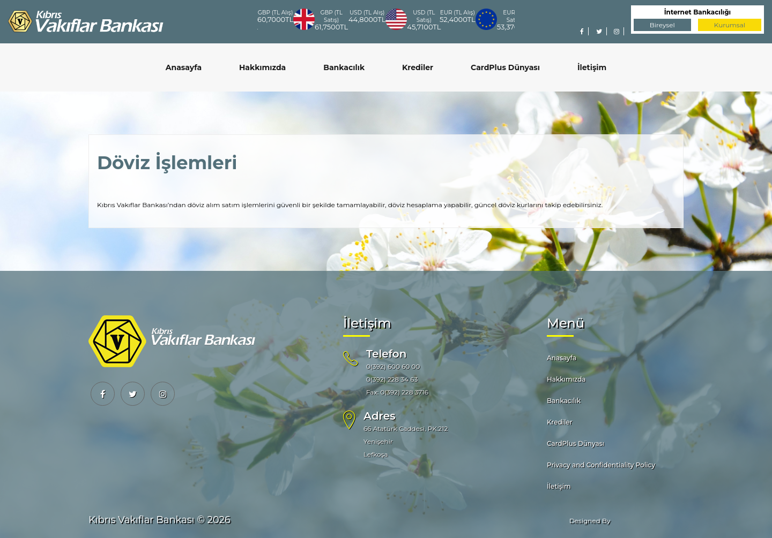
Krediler (417, 67)
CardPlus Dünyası (505, 67)
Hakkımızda (262, 67)
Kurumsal (729, 25)
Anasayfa (184, 67)
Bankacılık (344, 67)
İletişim (591, 67)
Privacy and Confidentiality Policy (601, 465)
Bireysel (662, 25)
